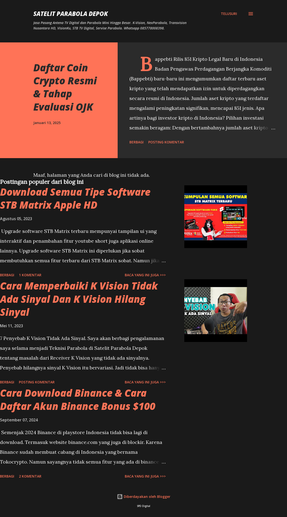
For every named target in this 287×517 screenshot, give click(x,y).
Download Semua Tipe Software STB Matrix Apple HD (75, 198)
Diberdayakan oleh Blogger (143, 496)
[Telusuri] (229, 14)
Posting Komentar (166, 142)
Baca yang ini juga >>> (145, 275)
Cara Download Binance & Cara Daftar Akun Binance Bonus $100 (77, 399)
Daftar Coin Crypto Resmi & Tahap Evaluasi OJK (65, 87)
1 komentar (30, 275)
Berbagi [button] (136, 142)
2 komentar (30, 476)
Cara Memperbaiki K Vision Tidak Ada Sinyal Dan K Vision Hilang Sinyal (79, 299)
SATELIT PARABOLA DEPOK (70, 14)
